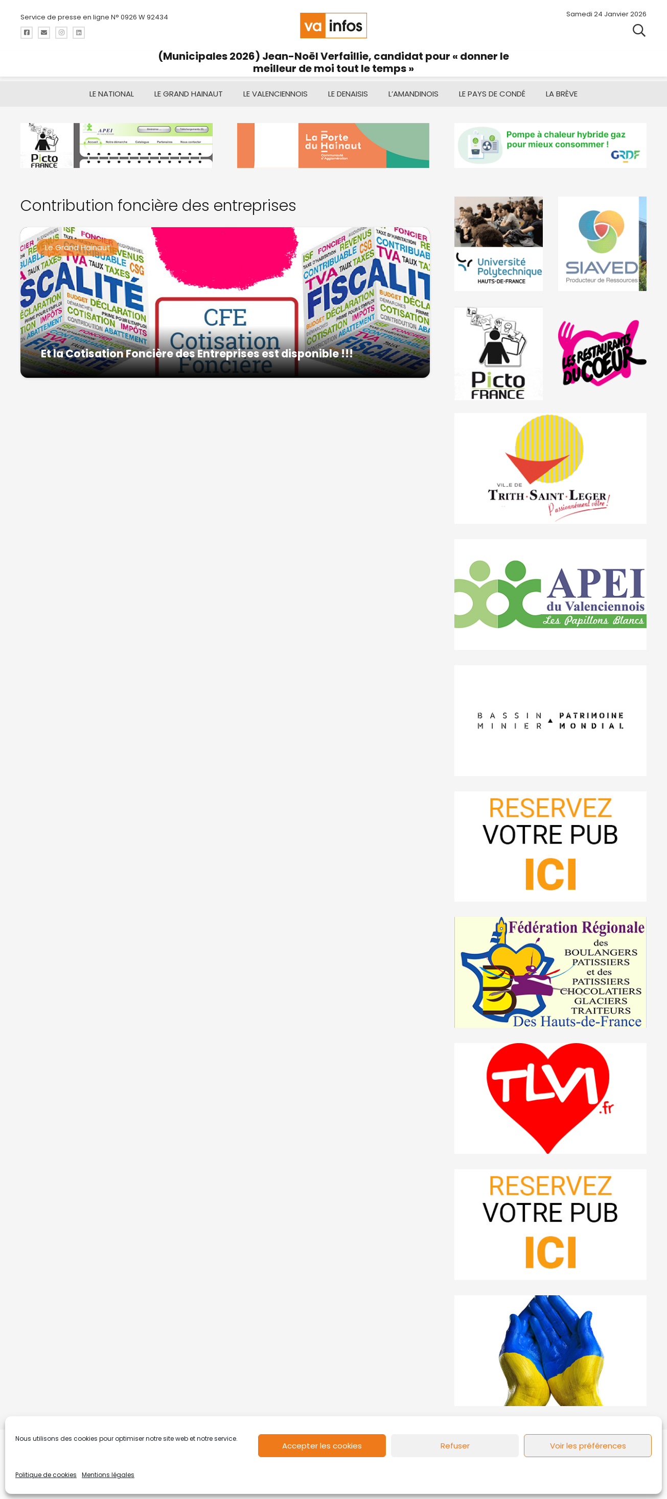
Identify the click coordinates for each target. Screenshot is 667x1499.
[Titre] (26, 33)
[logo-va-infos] (333, 25)
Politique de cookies (46, 1474)
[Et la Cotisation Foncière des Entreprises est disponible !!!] (225, 302)
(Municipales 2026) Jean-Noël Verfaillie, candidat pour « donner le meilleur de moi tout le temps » (333, 62)
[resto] (602, 353)
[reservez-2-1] (550, 1224)
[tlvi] (550, 1098)
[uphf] (498, 244)
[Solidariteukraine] (550, 1350)
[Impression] (550, 594)
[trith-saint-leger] (550, 468)
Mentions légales (108, 1474)
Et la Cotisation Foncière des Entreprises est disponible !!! (197, 353)
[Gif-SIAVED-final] (602, 244)
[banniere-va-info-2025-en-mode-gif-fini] (550, 145)
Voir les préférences (588, 1445)
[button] (639, 30)
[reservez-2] (550, 846)
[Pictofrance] (116, 145)
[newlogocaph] (333, 145)
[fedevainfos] (550, 972)
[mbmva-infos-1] (550, 720)
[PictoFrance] (498, 353)
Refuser (455, 1445)
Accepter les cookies (322, 1445)
